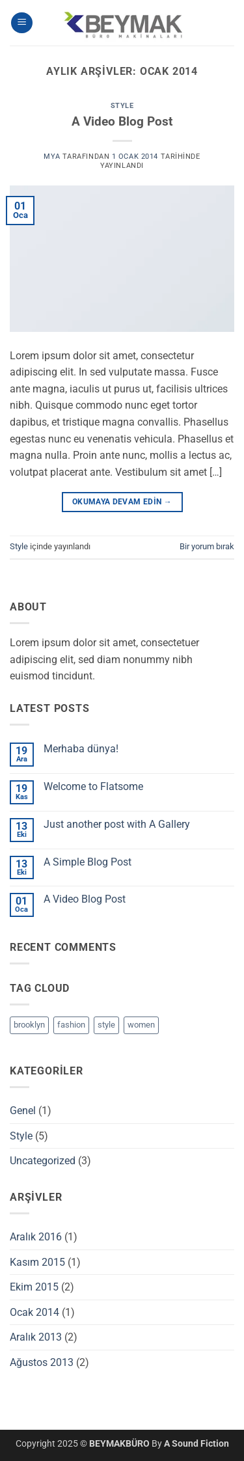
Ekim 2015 (34, 1287)
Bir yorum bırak (207, 546)
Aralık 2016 (36, 1237)
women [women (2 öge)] (141, 1025)
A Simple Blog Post (87, 862)
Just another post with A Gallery (117, 824)
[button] (22, 23)
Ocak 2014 (34, 1312)
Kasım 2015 (37, 1262)
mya (52, 156)
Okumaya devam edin (122, 502)
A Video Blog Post (122, 121)
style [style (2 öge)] (106, 1025)
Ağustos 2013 (42, 1362)
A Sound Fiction (196, 1443)
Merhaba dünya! (81, 749)
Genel (23, 1110)
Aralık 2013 (36, 1337)
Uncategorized (42, 1160)
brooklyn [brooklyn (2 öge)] (29, 1025)
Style (122, 106)
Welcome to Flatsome (93, 786)
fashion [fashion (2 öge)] (71, 1025)
